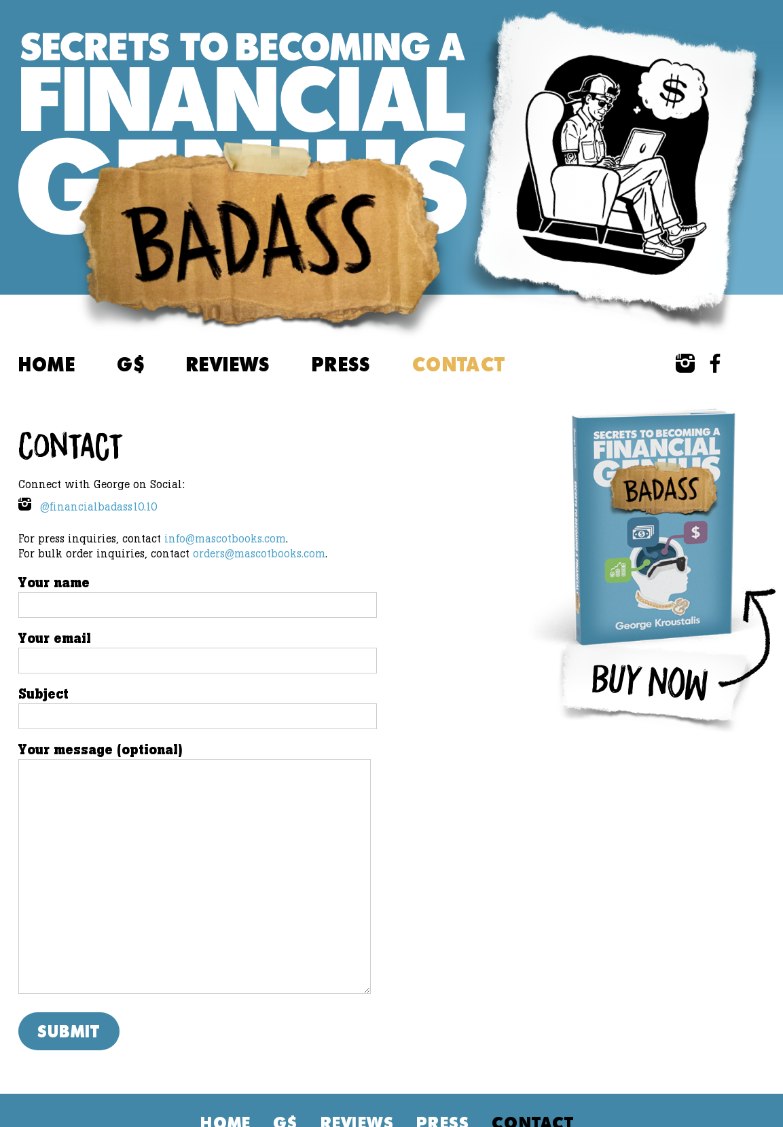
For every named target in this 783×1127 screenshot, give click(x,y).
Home (47, 363)
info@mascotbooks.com (225, 538)
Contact (459, 363)
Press (341, 363)
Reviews (228, 363)
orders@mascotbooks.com (259, 553)
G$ (131, 363)
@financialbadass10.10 (87, 505)
